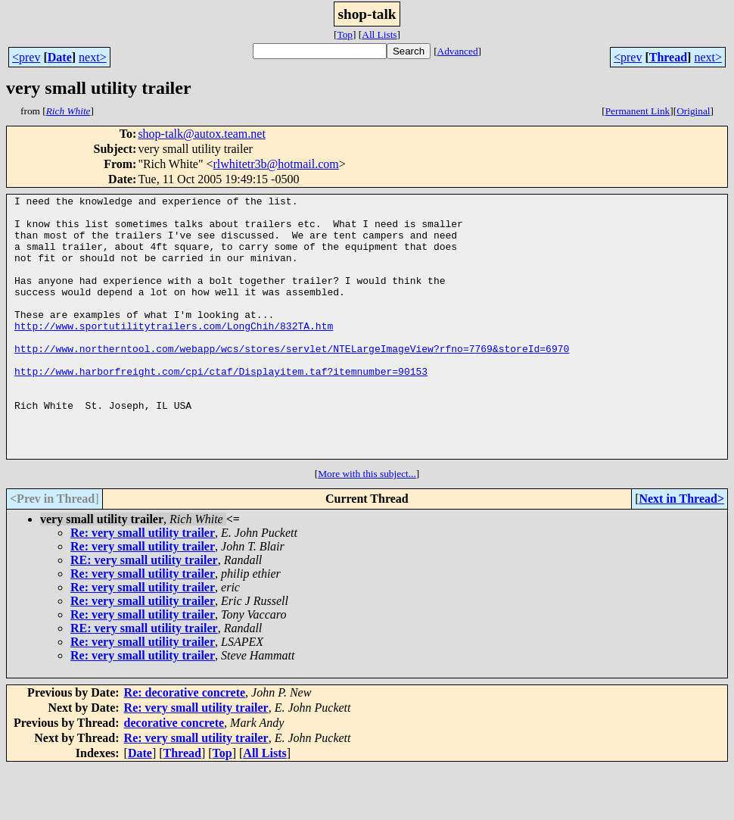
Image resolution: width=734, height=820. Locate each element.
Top (345, 34)
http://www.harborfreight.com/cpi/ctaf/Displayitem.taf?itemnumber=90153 (221, 407)
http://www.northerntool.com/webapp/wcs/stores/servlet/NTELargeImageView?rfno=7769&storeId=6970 (291, 380)
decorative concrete (174, 775)
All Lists (379, 34)
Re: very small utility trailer (142, 584)
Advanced (457, 51)
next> (93, 57)
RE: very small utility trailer (144, 612)
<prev (26, 57)
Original (693, 111)
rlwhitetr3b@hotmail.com (276, 163)
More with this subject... (367, 526)
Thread (668, 57)
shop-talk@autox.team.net (201, 133)
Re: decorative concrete (185, 744)
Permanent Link (637, 111)
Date (60, 57)
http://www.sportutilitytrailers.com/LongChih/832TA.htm (173, 353)
